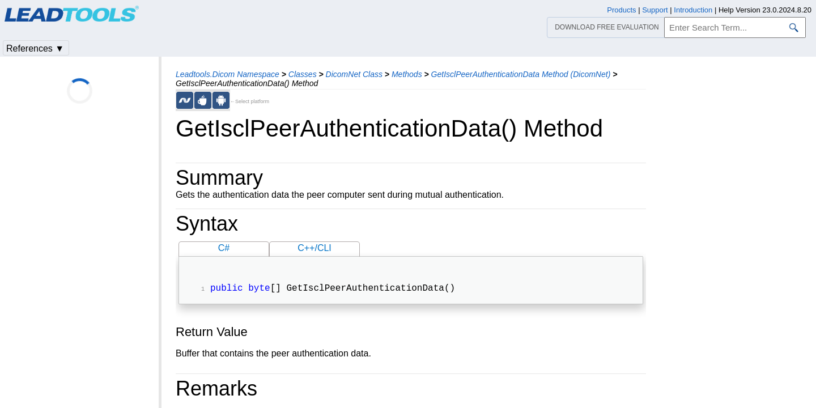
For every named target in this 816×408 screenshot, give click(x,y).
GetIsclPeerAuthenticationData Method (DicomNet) (521, 74)
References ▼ (35, 48)
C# (224, 248)
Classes (302, 74)
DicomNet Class (354, 74)
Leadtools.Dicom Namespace (227, 74)
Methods (407, 74)
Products (621, 10)
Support (655, 10)
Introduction (693, 10)
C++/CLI (315, 248)
